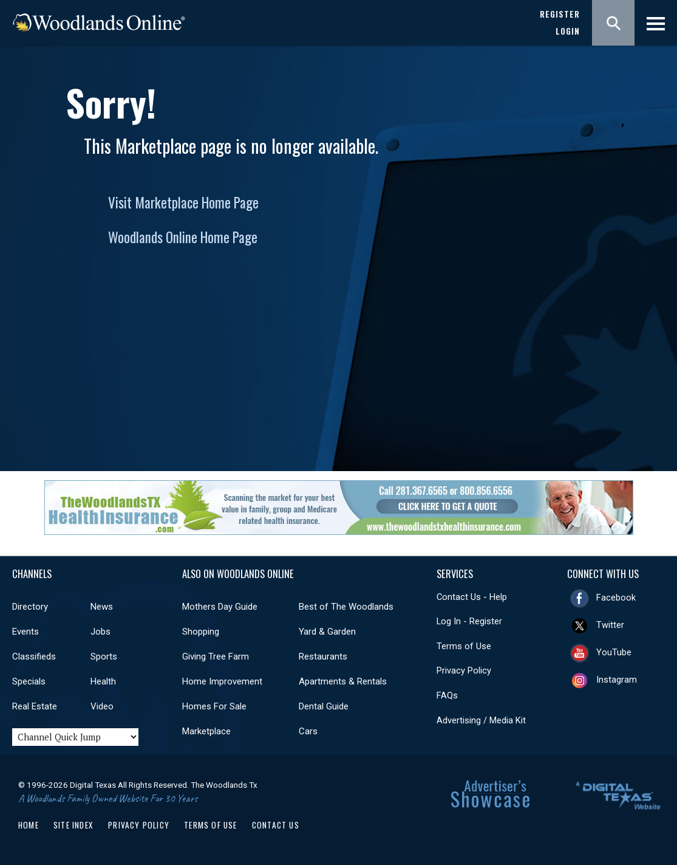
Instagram (616, 679)
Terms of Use (464, 646)
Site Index (73, 825)
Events (25, 631)
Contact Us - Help (472, 596)
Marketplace (206, 731)
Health (103, 681)
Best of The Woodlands (346, 606)
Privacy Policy (464, 670)
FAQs (447, 695)
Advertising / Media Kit (481, 720)
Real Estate (34, 706)
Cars (308, 731)
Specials (29, 681)
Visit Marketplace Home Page (183, 202)
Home (28, 825)
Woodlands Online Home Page (182, 237)
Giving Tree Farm (215, 656)
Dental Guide (324, 706)
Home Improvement (222, 681)
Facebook (616, 597)
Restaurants (323, 656)
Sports (103, 656)
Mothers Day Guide (219, 606)
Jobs (100, 631)
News (101, 606)
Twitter (610, 624)
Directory (30, 606)
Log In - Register (469, 621)
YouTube (613, 652)
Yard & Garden (327, 631)
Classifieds (34, 656)
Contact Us (275, 825)
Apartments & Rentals (343, 681)
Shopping (200, 631)
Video (102, 706)
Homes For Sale (214, 706)
